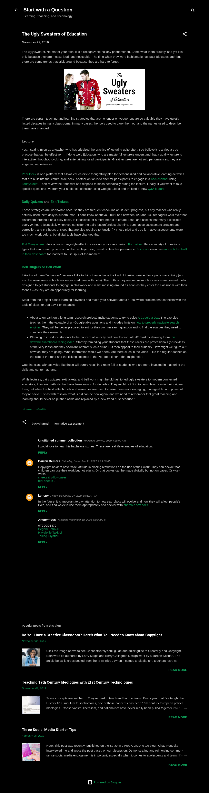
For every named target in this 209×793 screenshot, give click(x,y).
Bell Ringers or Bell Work (41, 267)
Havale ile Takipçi (50, 532)
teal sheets (45, 481)
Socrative (143, 249)
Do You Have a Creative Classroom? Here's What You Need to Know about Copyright (92, 635)
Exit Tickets (60, 202)
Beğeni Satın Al (48, 529)
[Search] (192, 11)
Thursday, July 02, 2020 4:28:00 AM (104, 440)
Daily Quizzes (32, 202)
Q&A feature (156, 188)
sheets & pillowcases (52, 477)
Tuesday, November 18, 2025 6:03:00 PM (82, 519)
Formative (135, 244)
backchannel (159, 179)
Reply (42, 452)
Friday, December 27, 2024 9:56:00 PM (73, 495)
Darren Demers (49, 461)
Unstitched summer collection (60, 440)
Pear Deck (29, 174)
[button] (184, 34)
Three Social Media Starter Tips (49, 729)
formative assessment (69, 423)
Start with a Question (47, 9)
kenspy (43, 495)
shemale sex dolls (136, 505)
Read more (177, 670)
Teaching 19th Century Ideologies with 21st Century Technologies (77, 682)
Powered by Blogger (104, 782)
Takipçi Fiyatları (48, 536)
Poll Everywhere (33, 244)
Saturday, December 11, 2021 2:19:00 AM (86, 461)
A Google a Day (148, 317)
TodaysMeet (30, 184)
